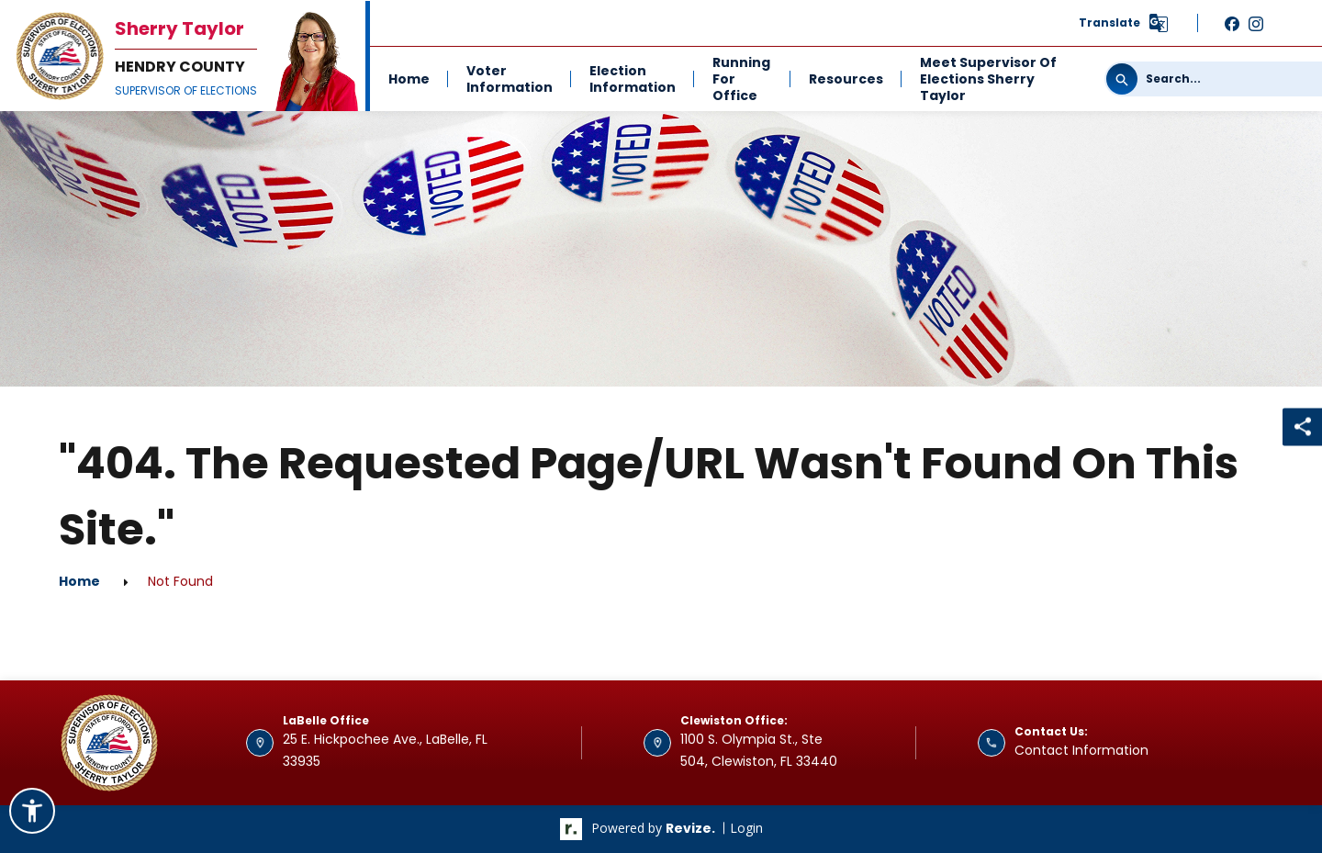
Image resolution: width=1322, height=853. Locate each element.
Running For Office (741, 79)
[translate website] (1124, 23)
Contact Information (1081, 750)
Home (409, 79)
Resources (846, 79)
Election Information (632, 79)
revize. (690, 828)
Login (746, 827)
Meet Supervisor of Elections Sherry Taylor (988, 79)
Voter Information (509, 79)
